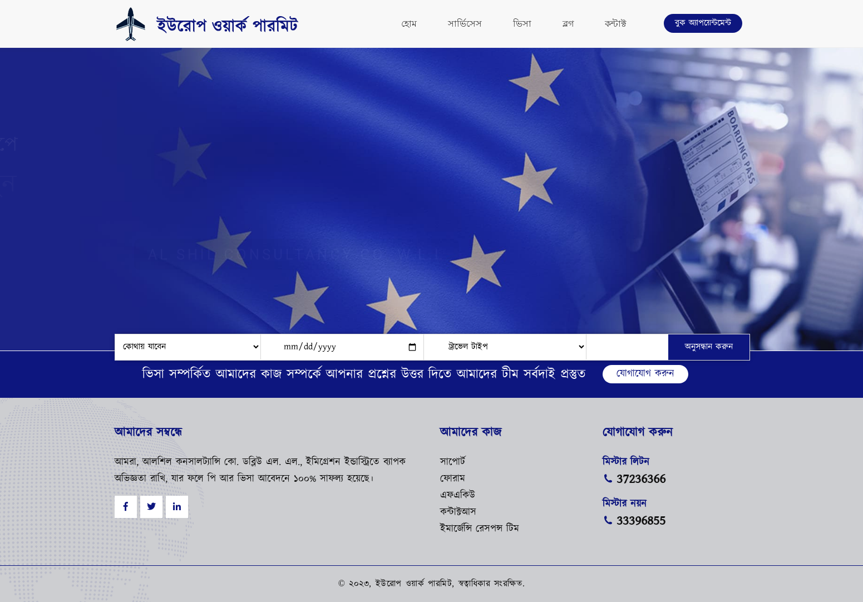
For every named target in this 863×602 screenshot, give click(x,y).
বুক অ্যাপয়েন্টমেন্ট (703, 23)
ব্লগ (568, 23)
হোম (409, 23)
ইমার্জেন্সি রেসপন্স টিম (479, 529)
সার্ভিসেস (465, 23)
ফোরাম (452, 479)
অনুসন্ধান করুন (709, 347)
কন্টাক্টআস (458, 512)
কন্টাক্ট (616, 23)
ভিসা (522, 23)
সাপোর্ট (452, 462)
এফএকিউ (457, 495)
